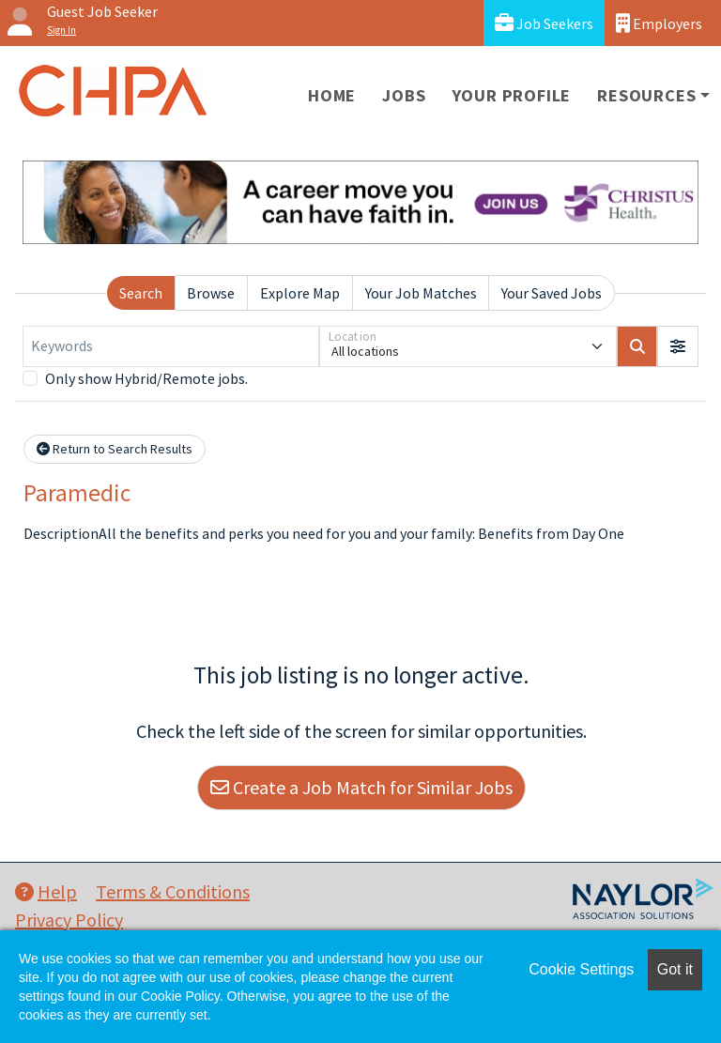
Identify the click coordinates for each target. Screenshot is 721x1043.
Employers (659, 23)
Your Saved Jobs (551, 293)
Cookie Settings (581, 969)
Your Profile (512, 95)
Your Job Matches (421, 293)
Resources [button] (646, 95)
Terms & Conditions (173, 891)
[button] (677, 346)
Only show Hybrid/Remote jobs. (146, 378)
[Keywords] (171, 346)
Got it (675, 969)
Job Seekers (544, 23)
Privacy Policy (69, 919)
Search (140, 293)
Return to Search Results (114, 448)
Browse (211, 293)
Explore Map (300, 293)
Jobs (403, 95)
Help (46, 891)
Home (332, 95)
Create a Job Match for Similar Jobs (361, 787)
